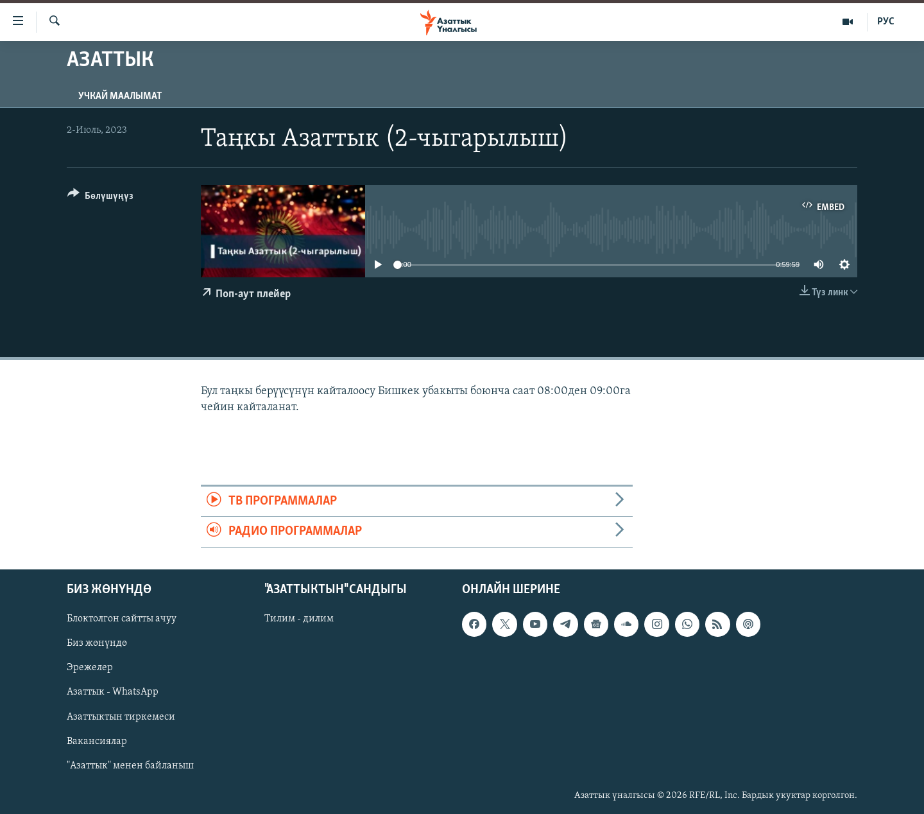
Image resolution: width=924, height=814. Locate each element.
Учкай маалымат (120, 96)
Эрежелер (90, 667)
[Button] (100, 198)
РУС (885, 22)
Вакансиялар (97, 741)
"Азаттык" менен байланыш (130, 765)
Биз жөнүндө (97, 643)
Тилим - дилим (299, 619)
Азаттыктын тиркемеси (121, 716)
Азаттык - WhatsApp (112, 692)
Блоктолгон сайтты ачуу (121, 619)
